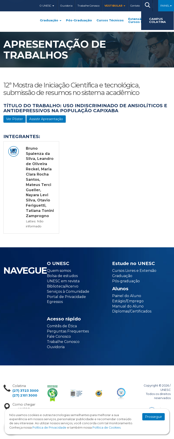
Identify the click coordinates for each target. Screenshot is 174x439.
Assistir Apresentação (46, 119)
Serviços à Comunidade (68, 291)
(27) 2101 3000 (24, 395)
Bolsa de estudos (62, 276)
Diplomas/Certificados (131, 311)
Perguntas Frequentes (68, 331)
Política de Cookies (106, 427)
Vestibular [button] (114, 5)
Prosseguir (153, 417)
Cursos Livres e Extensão (134, 270)
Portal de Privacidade (66, 297)
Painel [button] (166, 5)
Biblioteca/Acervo (62, 286)
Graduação (50, 20)
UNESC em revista (63, 281)
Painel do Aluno (126, 296)
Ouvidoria (66, 5)
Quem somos (59, 270)
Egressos (55, 302)
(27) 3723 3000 (25, 391)
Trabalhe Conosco (88, 5)
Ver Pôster (14, 119)
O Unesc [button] (47, 5)
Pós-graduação (126, 281)
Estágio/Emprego (128, 301)
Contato (135, 5)
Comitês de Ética (62, 326)
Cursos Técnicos (110, 20)
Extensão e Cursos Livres (139, 21)
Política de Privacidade (49, 427)
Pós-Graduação (79, 20)
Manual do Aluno (128, 306)
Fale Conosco (59, 336)
